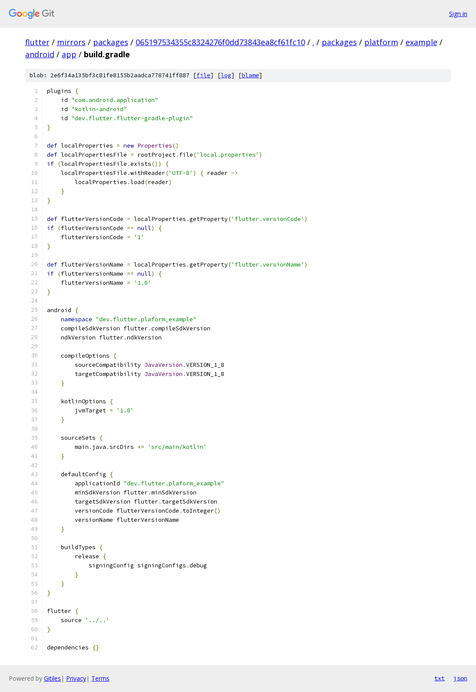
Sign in (458, 14)
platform (381, 42)
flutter (37, 42)
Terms (100, 678)
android (39, 54)
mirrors (71, 42)
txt (439, 678)
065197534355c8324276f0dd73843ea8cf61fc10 (220, 42)
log (226, 75)
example (421, 42)
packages (110, 42)
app (69, 54)
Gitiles (52, 678)
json (460, 678)
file (203, 75)
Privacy (76, 678)
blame (250, 75)
